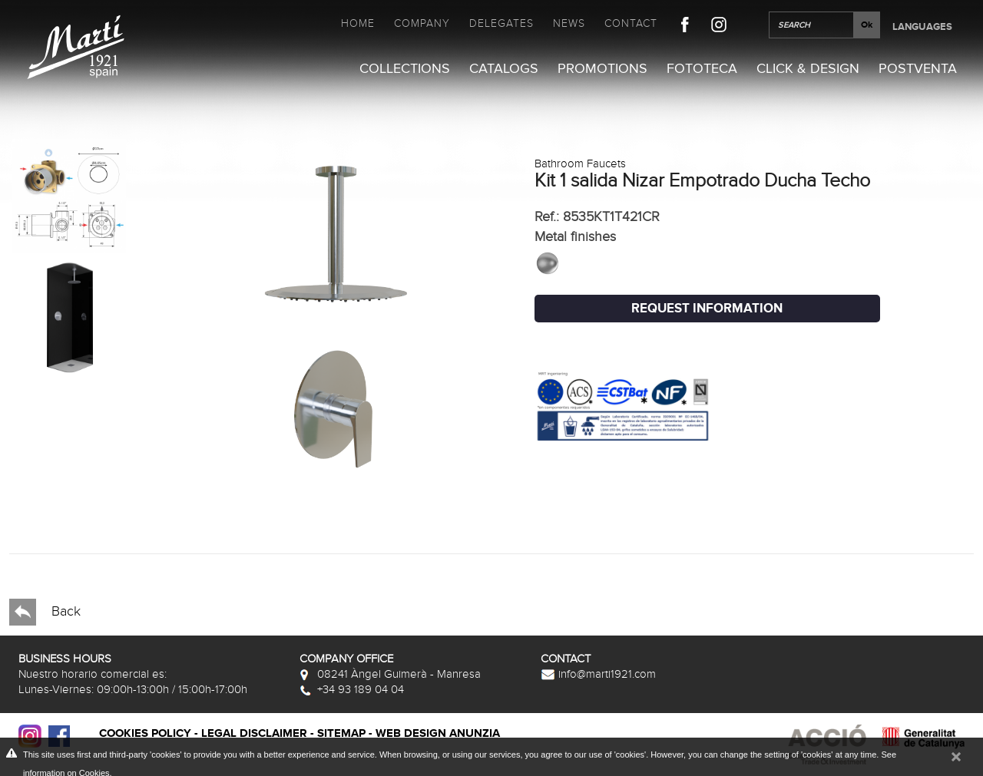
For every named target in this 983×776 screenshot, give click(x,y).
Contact (630, 23)
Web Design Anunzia (438, 733)
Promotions (602, 69)
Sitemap (341, 733)
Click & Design (807, 69)
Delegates (501, 23)
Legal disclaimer (254, 733)
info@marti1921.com (598, 674)
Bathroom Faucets (580, 163)
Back (45, 612)
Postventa (918, 69)
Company (422, 23)
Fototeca (702, 69)
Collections (404, 69)
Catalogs (503, 69)
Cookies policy (145, 733)
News (569, 23)
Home (358, 23)
